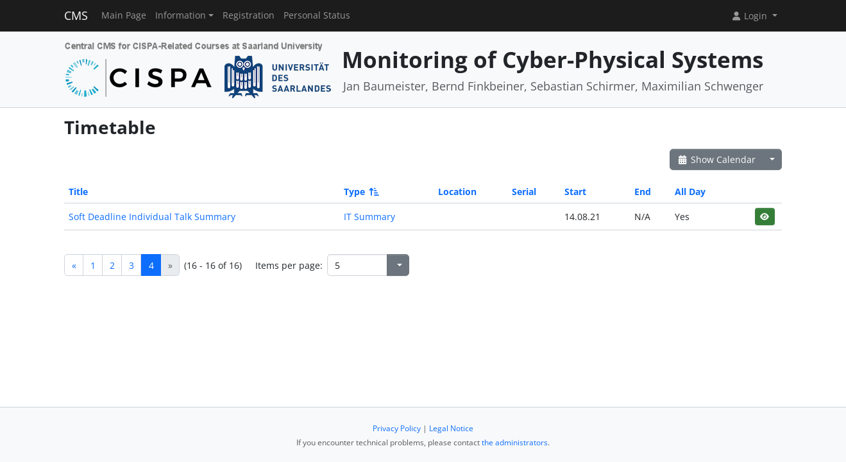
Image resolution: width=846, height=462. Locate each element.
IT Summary (369, 216)
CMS (76, 15)
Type (360, 191)
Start (575, 191)
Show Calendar (716, 159)
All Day (690, 191)
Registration (249, 15)
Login (750, 16)
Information (180, 15)
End (642, 191)
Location (457, 191)
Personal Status (316, 15)
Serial (524, 191)
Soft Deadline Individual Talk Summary (152, 216)
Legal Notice (451, 428)
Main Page (123, 15)
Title (78, 191)
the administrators (515, 442)
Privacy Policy (397, 428)
